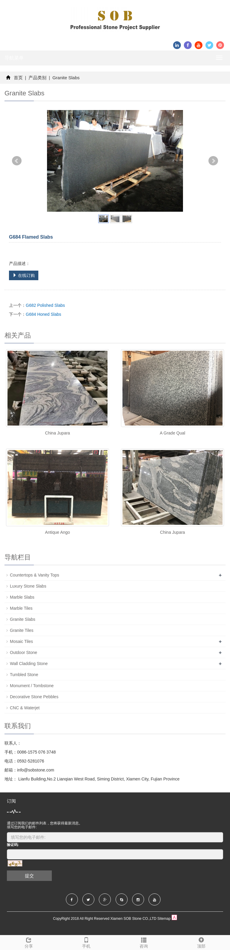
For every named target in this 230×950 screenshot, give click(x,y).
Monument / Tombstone (32, 685)
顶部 (201, 942)
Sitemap (164, 919)
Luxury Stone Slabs (28, 586)
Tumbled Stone (24, 674)
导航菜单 (14, 57)
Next (213, 161)
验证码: (13, 845)
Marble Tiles (21, 608)
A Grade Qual (172, 433)
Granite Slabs (65, 77)
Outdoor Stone (23, 652)
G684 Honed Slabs (43, 314)
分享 (29, 942)
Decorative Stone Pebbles (34, 696)
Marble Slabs (22, 597)
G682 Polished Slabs (45, 305)
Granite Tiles (22, 630)
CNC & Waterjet (25, 707)
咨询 (143, 942)
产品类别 (37, 77)
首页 (18, 77)
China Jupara (57, 433)
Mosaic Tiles (21, 641)
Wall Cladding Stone (29, 663)
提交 (29, 875)
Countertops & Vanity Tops (34, 575)
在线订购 (24, 275)
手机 (86, 942)
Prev (17, 161)
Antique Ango (57, 532)
